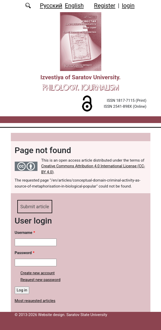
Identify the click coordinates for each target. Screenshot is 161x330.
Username (25, 232)
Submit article (34, 206)
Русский (51, 5)
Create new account (37, 273)
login (128, 5)
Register (104, 5)
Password (25, 252)
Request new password (40, 279)
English (74, 5)
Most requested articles (35, 300)
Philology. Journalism (80, 87)
